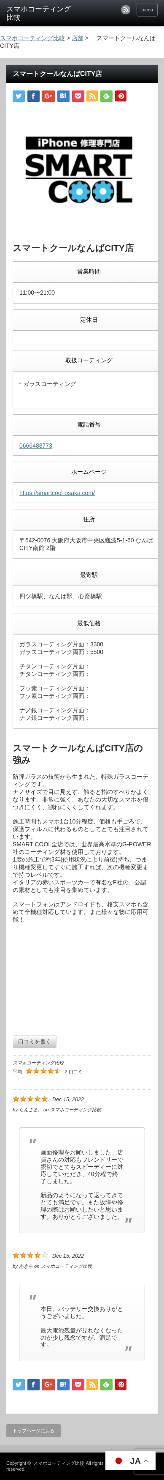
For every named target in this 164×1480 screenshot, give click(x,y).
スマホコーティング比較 (58, 1463)
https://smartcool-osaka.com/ (57, 493)
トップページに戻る (33, 1430)
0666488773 (35, 445)
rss (125, 9)
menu (147, 9)
